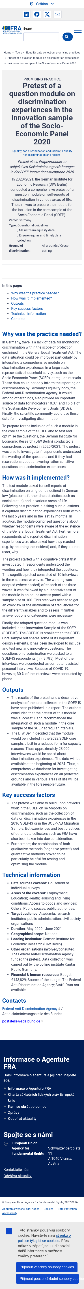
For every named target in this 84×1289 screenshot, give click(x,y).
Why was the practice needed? (35, 293)
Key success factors (27, 308)
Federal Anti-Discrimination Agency (30, 1009)
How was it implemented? (31, 298)
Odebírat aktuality (22, 1119)
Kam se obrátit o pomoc (27, 1106)
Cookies (48, 1209)
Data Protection (67, 1209)
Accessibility (9, 1213)
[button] (27, 14)
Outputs (17, 303)
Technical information (28, 314)
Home (7, 52)
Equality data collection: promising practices (53, 52)
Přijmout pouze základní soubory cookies (49, 1279)
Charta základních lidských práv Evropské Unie (41, 1097)
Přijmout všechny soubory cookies (47, 1267)
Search (28, 28)
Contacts (18, 319)
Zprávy (13, 1112)
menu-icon (77, 30)
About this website (13, 1209)
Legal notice (32, 1209)
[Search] (41, 37)
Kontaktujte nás (16, 1170)
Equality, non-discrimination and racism (36, 151)
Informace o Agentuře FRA (29, 1088)
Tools (18, 52)
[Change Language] (42, 4)
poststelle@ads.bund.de (22, 1021)
